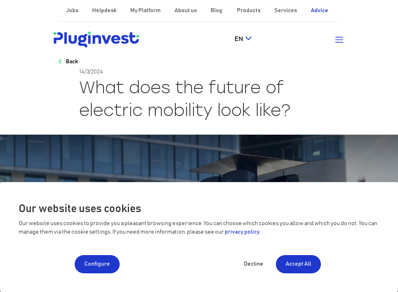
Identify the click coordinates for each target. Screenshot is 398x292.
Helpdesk (104, 10)
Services (286, 10)
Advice (319, 10)
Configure (97, 264)
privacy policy (242, 232)
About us (186, 10)
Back (72, 61)
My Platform (145, 10)
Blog (217, 10)
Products (249, 10)
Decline (253, 264)
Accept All (298, 264)
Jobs (72, 10)
